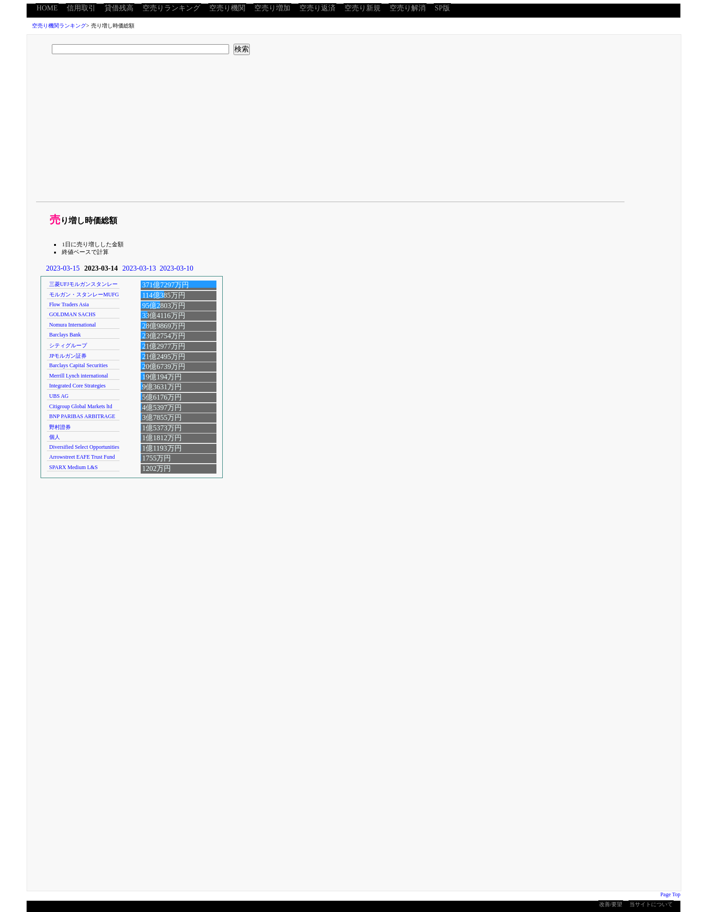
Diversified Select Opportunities (84, 447)
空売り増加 (272, 8)
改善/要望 (610, 904)
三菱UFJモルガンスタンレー (83, 284)
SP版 (442, 8)
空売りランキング (171, 8)
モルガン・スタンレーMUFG (84, 294)
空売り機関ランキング (59, 26)
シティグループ (68, 345)
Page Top (670, 894)
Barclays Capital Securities (78, 365)
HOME (47, 8)
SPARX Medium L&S (73, 467)
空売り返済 (317, 8)
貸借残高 (119, 8)
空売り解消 (408, 8)
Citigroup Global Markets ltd (80, 406)
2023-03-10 (176, 268)
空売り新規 (362, 8)
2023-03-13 (139, 268)
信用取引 (81, 8)
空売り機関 (227, 8)
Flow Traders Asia (69, 304)
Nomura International (72, 325)
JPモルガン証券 (68, 356)
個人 (54, 437)
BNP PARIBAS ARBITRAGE (82, 416)
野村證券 (60, 427)
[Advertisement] (305, 132)
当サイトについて (651, 904)
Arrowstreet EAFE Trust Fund (82, 457)
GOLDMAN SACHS (72, 314)
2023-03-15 (63, 268)
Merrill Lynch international (78, 376)
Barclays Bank (65, 335)
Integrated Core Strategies (77, 385)
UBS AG (59, 396)
